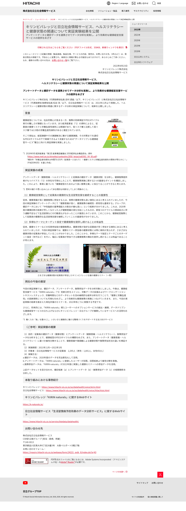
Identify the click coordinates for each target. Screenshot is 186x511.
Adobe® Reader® (68, 462)
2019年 (137, 45)
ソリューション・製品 (107, 10)
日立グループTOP (32, 491)
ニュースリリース (41, 19)
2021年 (137, 34)
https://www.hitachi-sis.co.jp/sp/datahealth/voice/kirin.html (71, 386)
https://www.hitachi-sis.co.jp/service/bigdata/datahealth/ (51, 421)
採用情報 (157, 10)
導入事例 (125, 10)
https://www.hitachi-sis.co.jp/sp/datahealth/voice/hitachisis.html (77, 390)
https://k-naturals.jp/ (33, 404)
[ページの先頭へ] (160, 475)
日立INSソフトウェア (143, 62)
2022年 (53, 19)
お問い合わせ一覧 (59, 60)
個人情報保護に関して (155, 497)
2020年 (137, 40)
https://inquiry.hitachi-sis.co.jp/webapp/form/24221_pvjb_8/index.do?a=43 (59, 452)
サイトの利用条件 (138, 497)
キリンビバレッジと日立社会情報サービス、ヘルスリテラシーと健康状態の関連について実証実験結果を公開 (75, 29)
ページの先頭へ (118, 471)
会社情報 (90, 10)
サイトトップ (27, 19)
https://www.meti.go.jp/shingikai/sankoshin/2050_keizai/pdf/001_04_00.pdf (62, 156)
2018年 (137, 51)
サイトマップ (142, 482)
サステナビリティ (141, 10)
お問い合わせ (157, 482)
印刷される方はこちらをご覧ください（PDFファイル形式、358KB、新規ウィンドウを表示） (81, 47)
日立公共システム (142, 56)
